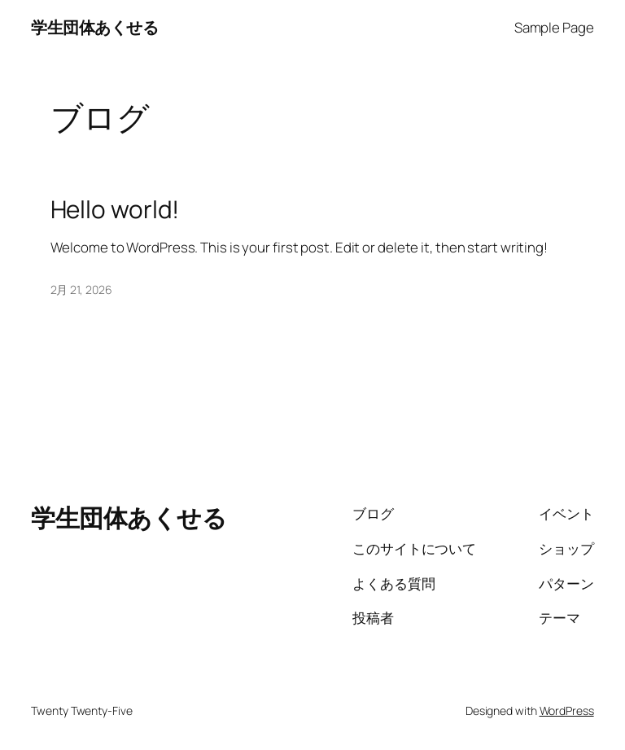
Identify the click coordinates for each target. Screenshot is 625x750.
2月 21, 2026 (81, 289)
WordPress (567, 710)
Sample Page (554, 27)
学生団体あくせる (94, 27)
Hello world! (115, 208)
